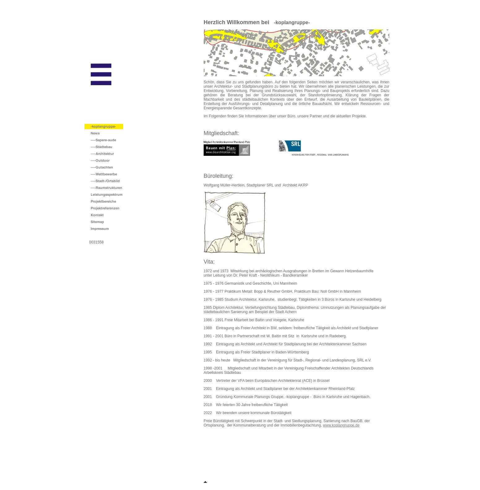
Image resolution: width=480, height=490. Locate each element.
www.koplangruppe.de (341, 425)
